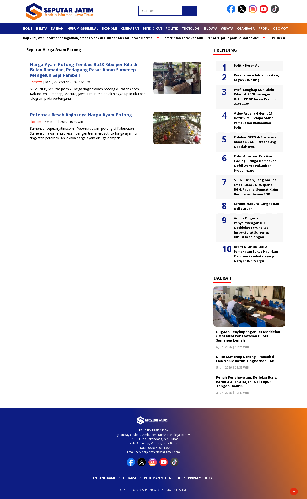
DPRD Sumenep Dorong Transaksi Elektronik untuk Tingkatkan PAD (245, 358)
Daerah (57, 28)
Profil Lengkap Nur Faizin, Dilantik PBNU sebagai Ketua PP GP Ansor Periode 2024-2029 (255, 96)
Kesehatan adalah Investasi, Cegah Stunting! (256, 77)
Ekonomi (109, 28)
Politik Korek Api (247, 65)
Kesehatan (130, 28)
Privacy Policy (200, 478)
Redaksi (129, 478)
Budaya (210, 28)
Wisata (227, 28)
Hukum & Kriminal (82, 28)
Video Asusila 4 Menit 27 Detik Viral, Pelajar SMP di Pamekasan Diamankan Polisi (254, 120)
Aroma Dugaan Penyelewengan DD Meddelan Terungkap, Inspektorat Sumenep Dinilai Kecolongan (252, 227)
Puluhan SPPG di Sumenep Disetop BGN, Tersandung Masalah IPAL (255, 142)
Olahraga (246, 28)
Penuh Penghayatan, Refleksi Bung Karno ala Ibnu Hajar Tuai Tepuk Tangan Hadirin (246, 381)
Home (27, 28)
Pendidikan (152, 28)
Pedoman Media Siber (162, 478)
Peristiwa (36, 82)
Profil (264, 28)
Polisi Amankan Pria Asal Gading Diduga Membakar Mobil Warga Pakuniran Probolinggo (255, 163)
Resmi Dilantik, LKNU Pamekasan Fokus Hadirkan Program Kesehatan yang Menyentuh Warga (256, 254)
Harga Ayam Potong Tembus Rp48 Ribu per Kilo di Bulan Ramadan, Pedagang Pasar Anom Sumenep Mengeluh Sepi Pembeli (83, 70)
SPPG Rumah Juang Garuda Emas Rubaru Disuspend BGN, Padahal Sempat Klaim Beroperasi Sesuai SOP (256, 187)
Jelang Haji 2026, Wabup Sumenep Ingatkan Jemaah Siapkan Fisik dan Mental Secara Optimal (85, 38)
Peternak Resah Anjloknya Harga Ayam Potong (81, 114)
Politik (172, 28)
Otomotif (282, 28)
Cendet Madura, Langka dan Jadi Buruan (256, 206)
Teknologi (191, 28)
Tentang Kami (103, 478)
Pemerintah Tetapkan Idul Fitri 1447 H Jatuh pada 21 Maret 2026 (213, 38)
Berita (41, 28)
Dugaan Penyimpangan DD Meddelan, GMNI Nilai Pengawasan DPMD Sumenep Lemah (248, 336)
